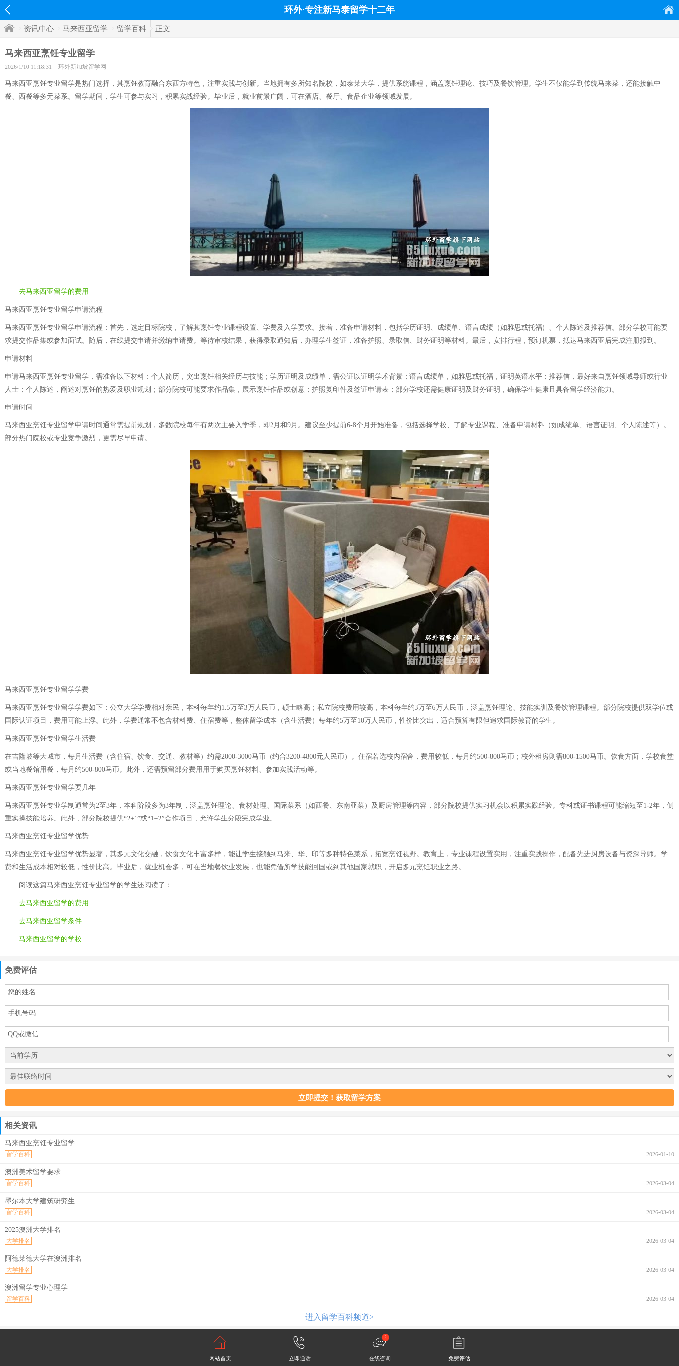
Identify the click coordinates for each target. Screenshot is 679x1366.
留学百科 (131, 29)
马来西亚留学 (85, 29)
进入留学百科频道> (339, 1317)
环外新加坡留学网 (82, 66)
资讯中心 (39, 29)
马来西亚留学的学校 (50, 939)
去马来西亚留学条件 (50, 921)
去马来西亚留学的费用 (54, 291)
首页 (668, 9)
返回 (7, 10)
